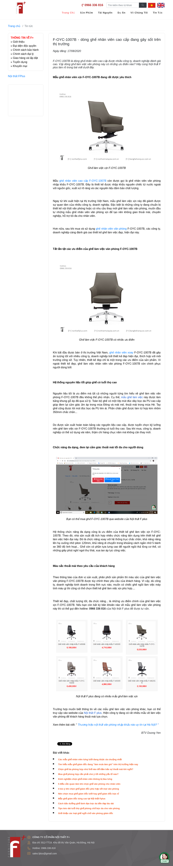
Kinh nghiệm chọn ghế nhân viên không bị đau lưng (85, 779)
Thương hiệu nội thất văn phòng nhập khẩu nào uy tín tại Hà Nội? (117, 724)
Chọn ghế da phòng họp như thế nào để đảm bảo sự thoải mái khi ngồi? (95, 769)
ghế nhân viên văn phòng (111, 228)
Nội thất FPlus (16, 76)
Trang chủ (14, 26)
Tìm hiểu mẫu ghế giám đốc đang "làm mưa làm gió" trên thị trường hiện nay (98, 764)
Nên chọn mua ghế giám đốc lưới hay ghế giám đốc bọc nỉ (88, 793)
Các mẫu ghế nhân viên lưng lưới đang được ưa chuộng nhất (90, 759)
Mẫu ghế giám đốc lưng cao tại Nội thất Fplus (81, 798)
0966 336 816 (94, 5)
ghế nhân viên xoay (121, 352)
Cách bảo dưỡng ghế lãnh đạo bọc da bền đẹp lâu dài (86, 803)
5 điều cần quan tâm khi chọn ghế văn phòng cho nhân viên (89, 784)
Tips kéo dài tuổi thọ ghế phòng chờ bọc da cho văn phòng (89, 808)
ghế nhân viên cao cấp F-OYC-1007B (82, 180)
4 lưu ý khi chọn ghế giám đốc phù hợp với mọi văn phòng (88, 789)
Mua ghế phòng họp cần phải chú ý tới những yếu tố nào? (88, 774)
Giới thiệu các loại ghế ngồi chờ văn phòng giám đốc (85, 813)
